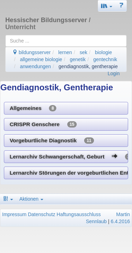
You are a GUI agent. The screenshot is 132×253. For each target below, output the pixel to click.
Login (114, 73)
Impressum (14, 214)
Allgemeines (33, 108)
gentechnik (105, 59)
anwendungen (35, 66)
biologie (103, 52)
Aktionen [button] (31, 199)
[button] (106, 5)
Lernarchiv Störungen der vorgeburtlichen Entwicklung (69, 173)
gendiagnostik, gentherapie (88, 66)
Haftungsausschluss (79, 214)
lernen (65, 52)
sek (83, 52)
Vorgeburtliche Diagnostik (52, 140)
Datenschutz (41, 214)
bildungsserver (31, 52)
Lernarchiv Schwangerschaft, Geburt (69, 157)
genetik (78, 59)
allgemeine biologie (41, 59)
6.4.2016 (120, 221)
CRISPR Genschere (43, 124)
